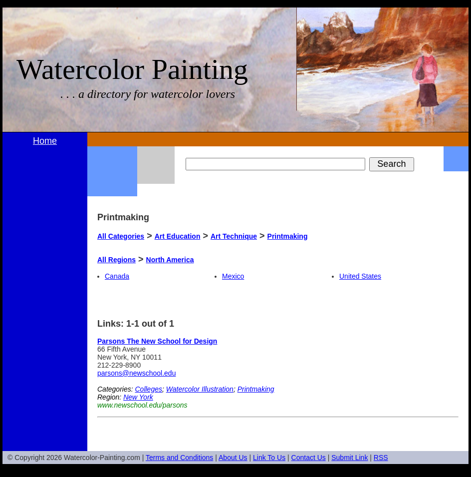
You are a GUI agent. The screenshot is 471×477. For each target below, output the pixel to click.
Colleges (148, 389)
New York (138, 397)
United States (360, 276)
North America (170, 260)
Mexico (233, 276)
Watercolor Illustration (200, 389)
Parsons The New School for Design (157, 341)
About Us (233, 458)
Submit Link (349, 458)
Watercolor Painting (132, 69)
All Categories (120, 236)
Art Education (178, 236)
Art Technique (234, 236)
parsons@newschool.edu (136, 373)
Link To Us (269, 458)
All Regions (116, 260)
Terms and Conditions (179, 458)
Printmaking (287, 236)
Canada (117, 276)
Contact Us (308, 458)
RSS (381, 458)
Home (45, 141)
